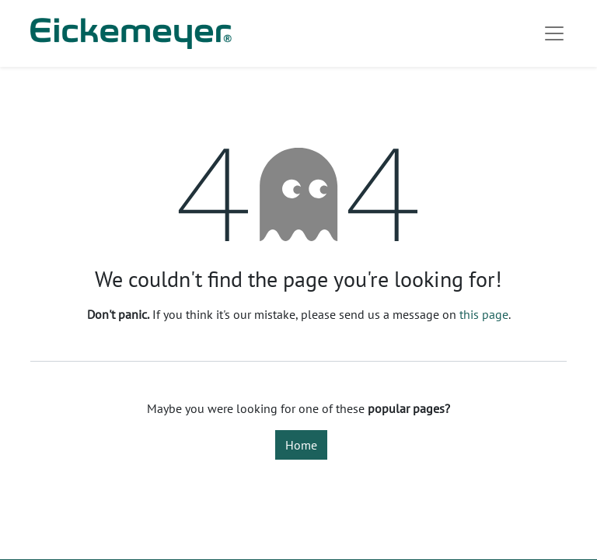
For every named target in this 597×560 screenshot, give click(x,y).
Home (301, 445)
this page (483, 314)
